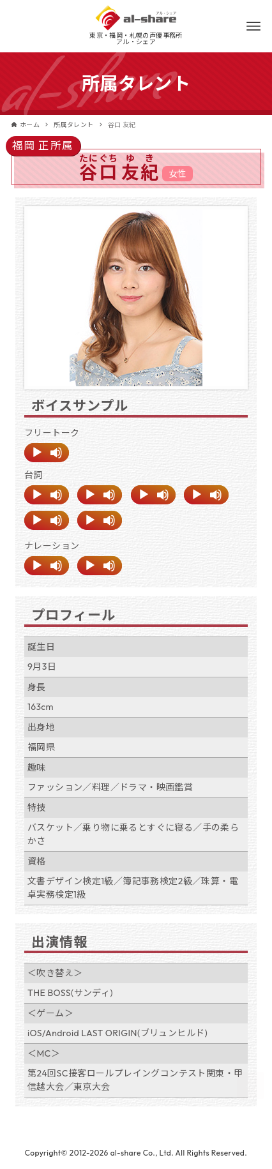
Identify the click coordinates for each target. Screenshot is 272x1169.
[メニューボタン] (253, 26)
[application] (46, 452)
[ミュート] (56, 452)
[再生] (37, 452)
